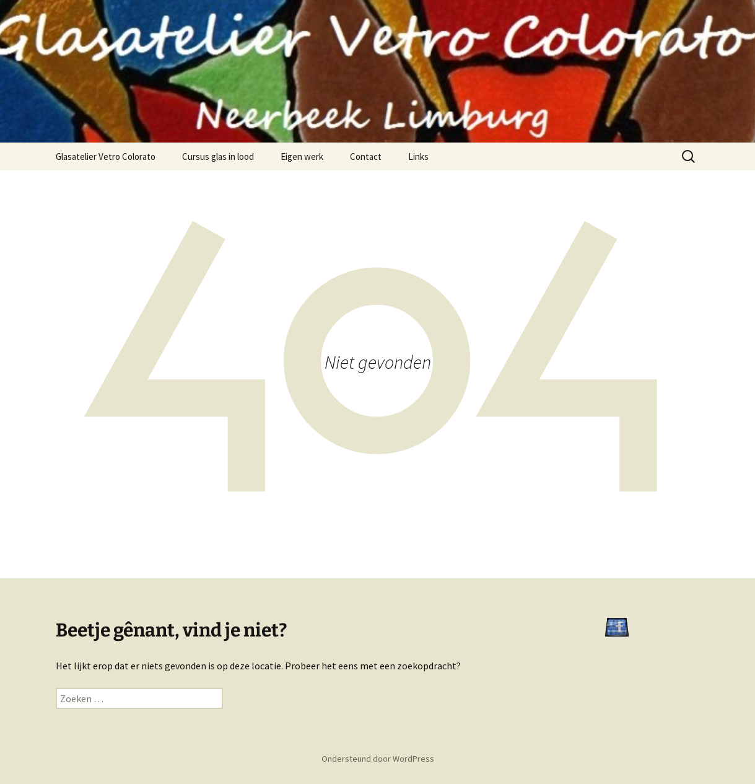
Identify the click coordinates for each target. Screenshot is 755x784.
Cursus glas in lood (218, 156)
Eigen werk (302, 156)
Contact (366, 156)
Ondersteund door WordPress (377, 758)
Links (418, 156)
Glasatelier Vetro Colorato (105, 156)
